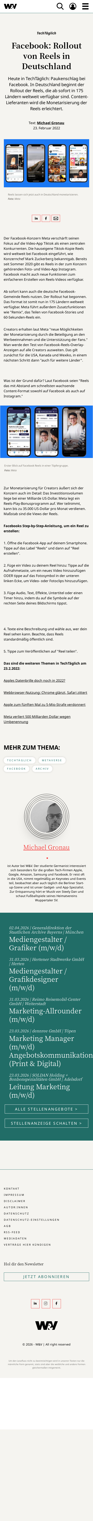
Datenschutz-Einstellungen (32, 1220)
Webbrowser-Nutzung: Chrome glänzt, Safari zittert (45, 692)
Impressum (14, 1195)
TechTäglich (19, 760)
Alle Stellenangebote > (46, 1109)
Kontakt (12, 1188)
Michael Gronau (50, 123)
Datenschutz (16, 1213)
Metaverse (52, 760)
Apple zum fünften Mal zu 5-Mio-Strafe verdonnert (45, 704)
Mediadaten (15, 1238)
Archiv (42, 768)
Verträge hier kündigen (27, 1244)
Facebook (16, 768)
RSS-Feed (12, 1232)
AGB (7, 1226)
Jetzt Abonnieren (46, 1276)
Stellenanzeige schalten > (46, 1123)
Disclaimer (14, 1201)
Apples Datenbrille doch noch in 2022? (34, 680)
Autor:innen (16, 1207)
